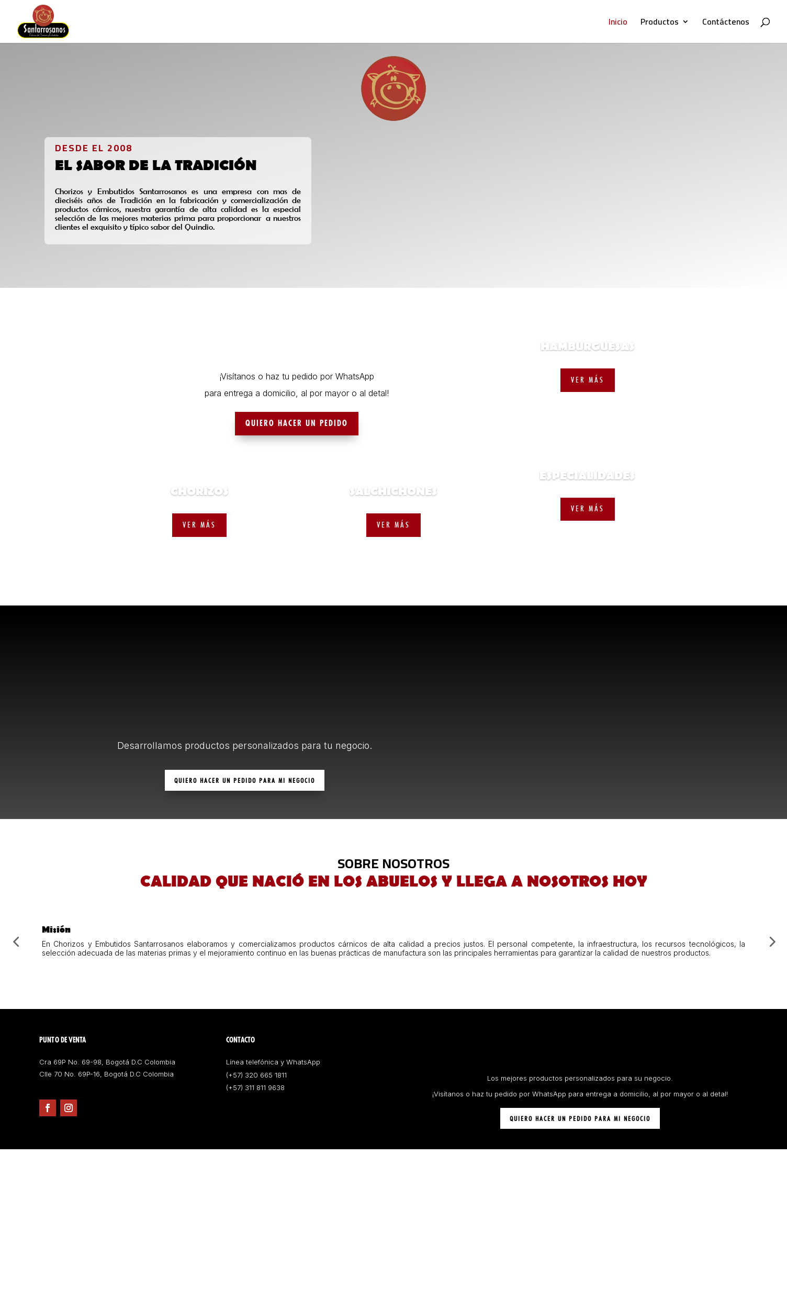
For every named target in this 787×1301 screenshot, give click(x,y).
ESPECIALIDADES (587, 476)
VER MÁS (199, 525)
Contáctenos (725, 23)
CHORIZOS (200, 492)
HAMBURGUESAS (588, 347)
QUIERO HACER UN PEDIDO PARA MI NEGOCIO (244, 780)
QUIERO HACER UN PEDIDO (296, 424)
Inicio (618, 23)
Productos (659, 23)
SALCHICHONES (393, 492)
